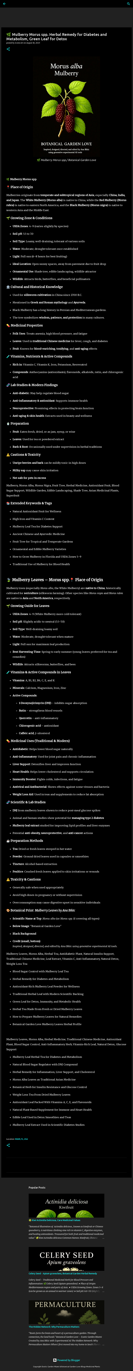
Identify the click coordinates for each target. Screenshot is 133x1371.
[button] (8, 49)
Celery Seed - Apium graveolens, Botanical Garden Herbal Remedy (63, 1273)
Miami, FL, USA (21, 1139)
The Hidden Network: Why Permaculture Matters (54, 1327)
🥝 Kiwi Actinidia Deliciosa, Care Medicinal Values (54, 1220)
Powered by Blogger (66, 1360)
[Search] (13, 4)
